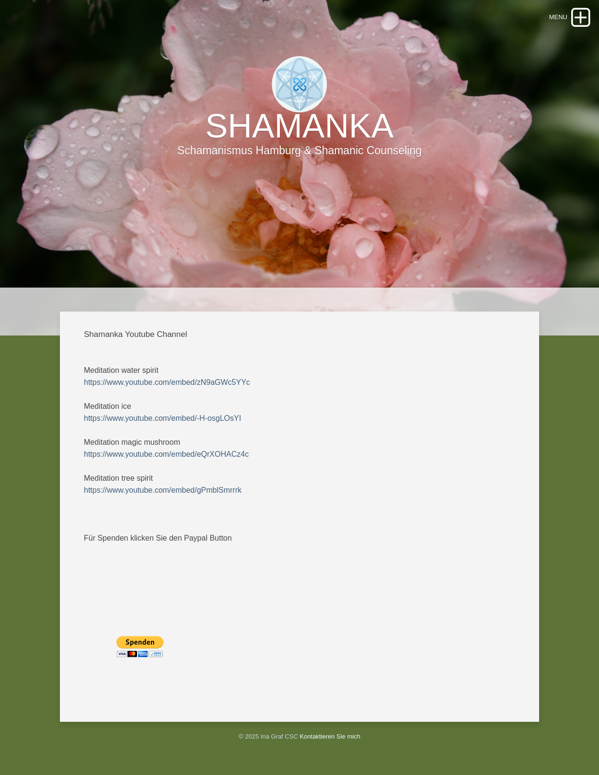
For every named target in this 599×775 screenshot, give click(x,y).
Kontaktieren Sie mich (330, 736)
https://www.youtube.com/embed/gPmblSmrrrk (163, 490)
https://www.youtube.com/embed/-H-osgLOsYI (162, 418)
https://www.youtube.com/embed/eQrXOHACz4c (166, 454)
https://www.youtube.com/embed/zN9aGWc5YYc (167, 382)
